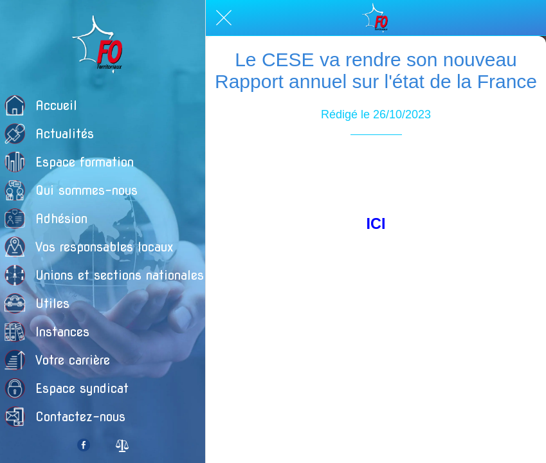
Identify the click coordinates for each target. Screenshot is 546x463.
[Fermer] (224, 18)
